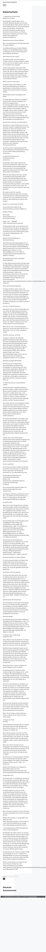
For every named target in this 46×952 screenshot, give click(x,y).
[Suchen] (4, 879)
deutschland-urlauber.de (10, 2)
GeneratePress (33, 897)
